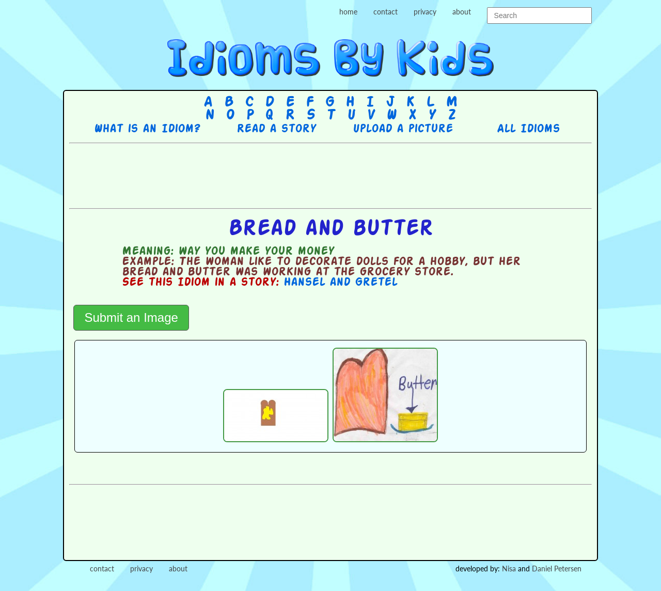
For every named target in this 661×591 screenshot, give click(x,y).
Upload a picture (403, 129)
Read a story (276, 129)
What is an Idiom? (147, 129)
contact (385, 11)
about (461, 11)
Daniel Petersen (556, 568)
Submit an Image (131, 317)
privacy (425, 11)
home (348, 11)
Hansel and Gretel (340, 282)
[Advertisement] (330, 174)
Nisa (509, 568)
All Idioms (528, 129)
